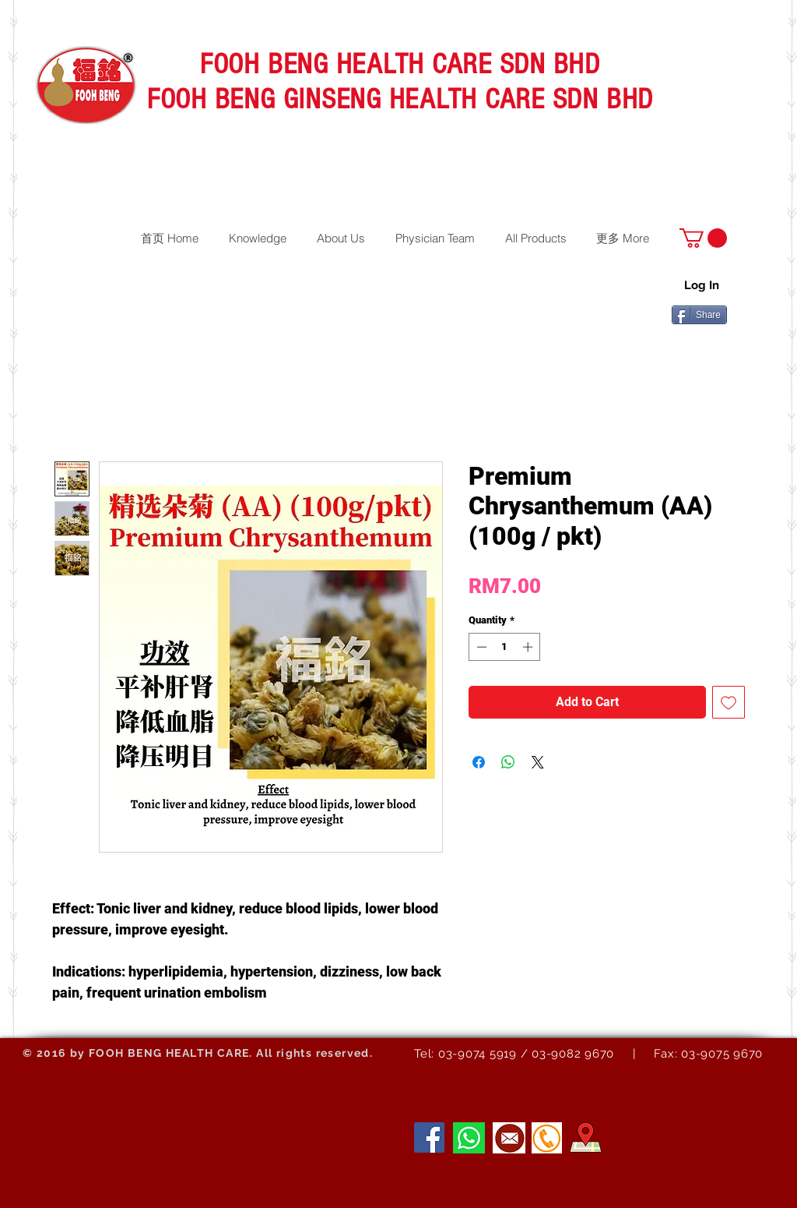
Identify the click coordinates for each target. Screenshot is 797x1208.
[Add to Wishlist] (728, 702)
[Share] (699, 315)
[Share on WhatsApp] (508, 762)
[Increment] (529, 647)
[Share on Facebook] (478, 762)
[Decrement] (480, 647)
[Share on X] (537, 762)
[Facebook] (429, 1137)
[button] (703, 238)
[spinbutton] (505, 647)
